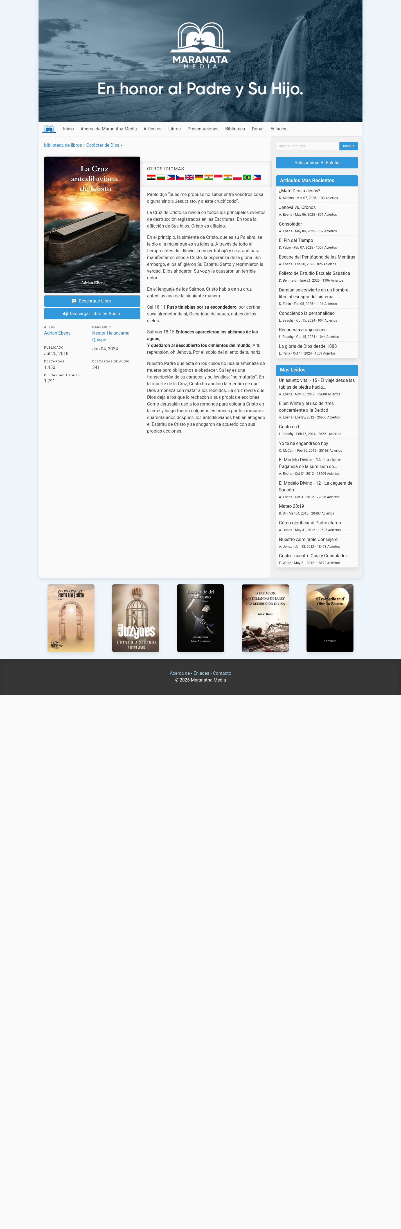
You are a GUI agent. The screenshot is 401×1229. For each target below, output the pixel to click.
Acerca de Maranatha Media (109, 129)
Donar (258, 129)
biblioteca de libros (63, 145)
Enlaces (278, 129)
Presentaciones (203, 129)
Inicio (68, 129)
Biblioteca (235, 129)
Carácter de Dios (103, 145)
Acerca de (180, 673)
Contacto (222, 673)
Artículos (153, 129)
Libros (174, 129)
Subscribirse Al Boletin (317, 162)
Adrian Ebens (57, 333)
